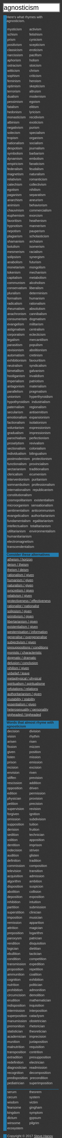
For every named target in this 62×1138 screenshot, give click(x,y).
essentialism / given (21, 704)
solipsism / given (19, 611)
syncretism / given (20, 590)
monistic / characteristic (24, 652)
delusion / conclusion (22, 663)
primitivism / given (20, 616)
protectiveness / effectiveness (29, 601)
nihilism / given (18, 668)
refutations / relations (22, 689)
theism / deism (18, 570)
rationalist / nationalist (23, 606)
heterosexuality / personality (27, 709)
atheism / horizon (19, 559)
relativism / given (19, 595)
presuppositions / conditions (27, 647)
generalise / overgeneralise (27, 637)
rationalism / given (20, 575)
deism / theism (18, 564)
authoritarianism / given (24, 694)
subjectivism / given (21, 642)
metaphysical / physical (24, 678)
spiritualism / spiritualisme (26, 683)
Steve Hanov (43, 1136)
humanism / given (20, 580)
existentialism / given (22, 627)
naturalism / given (20, 585)
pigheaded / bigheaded (24, 714)
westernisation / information (27, 632)
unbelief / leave (18, 673)
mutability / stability (21, 699)
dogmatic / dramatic (21, 658)
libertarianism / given (22, 621)
